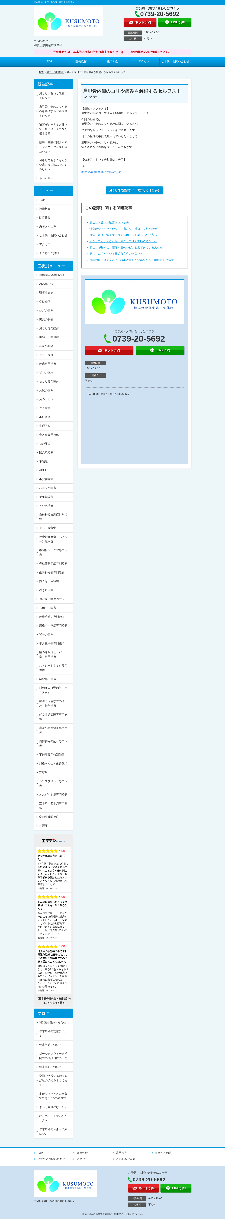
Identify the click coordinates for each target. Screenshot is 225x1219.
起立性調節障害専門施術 (53, 717)
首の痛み (44, 443)
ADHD (43, 470)
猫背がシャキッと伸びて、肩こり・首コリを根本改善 (123, 228)
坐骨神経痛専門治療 (52, 572)
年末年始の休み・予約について (53, 1131)
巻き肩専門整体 (49, 434)
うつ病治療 (46, 505)
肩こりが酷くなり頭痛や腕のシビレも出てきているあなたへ (127, 247)
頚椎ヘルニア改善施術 (53, 763)
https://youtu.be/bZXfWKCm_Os (101, 171)
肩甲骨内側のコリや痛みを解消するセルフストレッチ (53, 111)
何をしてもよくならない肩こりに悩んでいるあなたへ (123, 241)
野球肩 (43, 772)
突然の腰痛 (46, 319)
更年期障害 (46, 496)
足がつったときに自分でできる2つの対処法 (53, 1096)
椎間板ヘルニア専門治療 (53, 552)
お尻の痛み (46, 390)
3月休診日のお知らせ (52, 1022)
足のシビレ (46, 399)
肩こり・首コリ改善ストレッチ (109, 222)
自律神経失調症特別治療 (53, 517)
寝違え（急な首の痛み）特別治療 (52, 703)
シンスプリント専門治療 (53, 783)
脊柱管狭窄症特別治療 (53, 563)
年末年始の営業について (53, 1033)
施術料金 (112, 61)
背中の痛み (46, 372)
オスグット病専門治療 (53, 794)
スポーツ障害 (47, 607)
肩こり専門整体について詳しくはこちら (134, 190)
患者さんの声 (47, 226)
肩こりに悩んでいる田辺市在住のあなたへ (116, 253)
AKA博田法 (46, 283)
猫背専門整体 (47, 679)
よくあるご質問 (49, 253)
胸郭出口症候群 (49, 337)
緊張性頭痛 (46, 292)
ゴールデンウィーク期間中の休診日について (53, 1056)
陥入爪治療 (46, 452)
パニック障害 (47, 487)
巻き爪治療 (46, 590)
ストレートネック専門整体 (53, 668)
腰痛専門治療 (47, 363)
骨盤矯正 (44, 301)
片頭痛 (43, 825)
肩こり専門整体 (55, 72)
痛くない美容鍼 (49, 581)
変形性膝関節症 (49, 816)
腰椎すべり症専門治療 (53, 625)
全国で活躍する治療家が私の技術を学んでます (53, 1080)
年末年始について (50, 1044)
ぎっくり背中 (47, 527)
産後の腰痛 (46, 346)
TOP (50, 61)
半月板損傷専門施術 (52, 643)
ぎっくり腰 (46, 354)
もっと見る (46, 178)
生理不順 (44, 425)
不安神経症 (46, 479)
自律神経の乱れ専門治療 (53, 743)
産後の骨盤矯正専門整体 (53, 730)
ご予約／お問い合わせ (175, 61)
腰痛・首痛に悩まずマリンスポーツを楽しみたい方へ (123, 234)
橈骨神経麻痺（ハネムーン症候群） (53, 539)
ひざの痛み (46, 310)
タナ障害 (44, 408)
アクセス (144, 61)
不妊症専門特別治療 (52, 754)
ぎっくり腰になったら (53, 1107)
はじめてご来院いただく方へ (53, 1118)
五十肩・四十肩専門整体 (53, 806)
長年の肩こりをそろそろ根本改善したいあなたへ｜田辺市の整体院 (131, 259)
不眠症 (43, 461)
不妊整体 (44, 417)
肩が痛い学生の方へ (52, 599)
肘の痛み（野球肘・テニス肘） (53, 690)
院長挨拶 (81, 61)
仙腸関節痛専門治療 (52, 275)
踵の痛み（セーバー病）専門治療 (52, 654)
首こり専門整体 (49, 381)
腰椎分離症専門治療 (52, 616)
